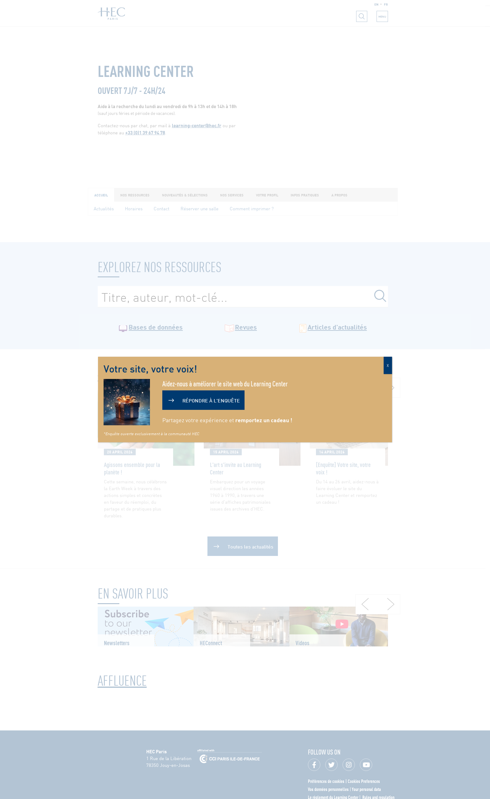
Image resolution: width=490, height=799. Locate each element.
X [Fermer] (388, 365)
